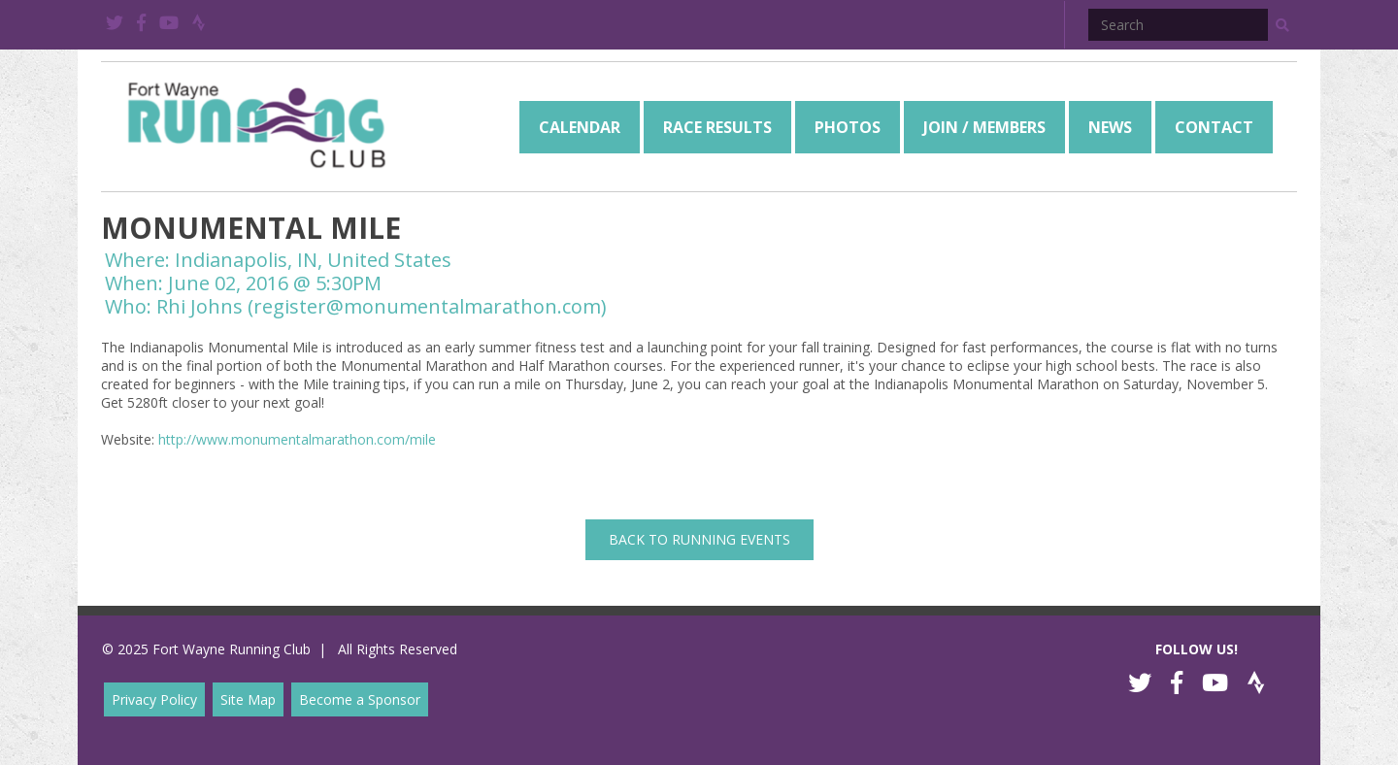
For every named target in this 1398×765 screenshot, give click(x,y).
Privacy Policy (154, 699)
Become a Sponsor (359, 699)
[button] (1282, 25)
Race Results (717, 127)
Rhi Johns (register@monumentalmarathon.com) (381, 306)
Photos (848, 127)
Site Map (248, 699)
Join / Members (984, 127)
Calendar (579, 127)
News (1110, 127)
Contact (1214, 127)
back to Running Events (699, 539)
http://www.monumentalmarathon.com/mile (297, 439)
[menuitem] (579, 127)
